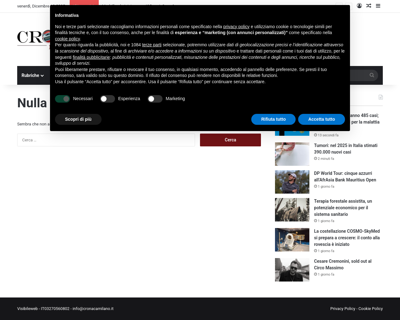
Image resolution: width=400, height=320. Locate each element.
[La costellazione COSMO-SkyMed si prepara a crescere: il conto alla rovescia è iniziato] (292, 239)
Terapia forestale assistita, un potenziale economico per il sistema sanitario (343, 208)
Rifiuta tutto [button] (273, 119)
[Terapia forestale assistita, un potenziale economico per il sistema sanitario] (292, 209)
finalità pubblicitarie (91, 57)
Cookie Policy (370, 308)
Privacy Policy (342, 308)
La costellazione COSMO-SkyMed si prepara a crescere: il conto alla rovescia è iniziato (347, 238)
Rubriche (30, 75)
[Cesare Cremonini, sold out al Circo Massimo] (292, 270)
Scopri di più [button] (78, 119)
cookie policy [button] (67, 38)
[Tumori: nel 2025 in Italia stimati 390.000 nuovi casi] (292, 154)
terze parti (152, 44)
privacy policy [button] (236, 26)
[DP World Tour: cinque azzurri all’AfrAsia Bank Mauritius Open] (292, 182)
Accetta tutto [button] (321, 119)
